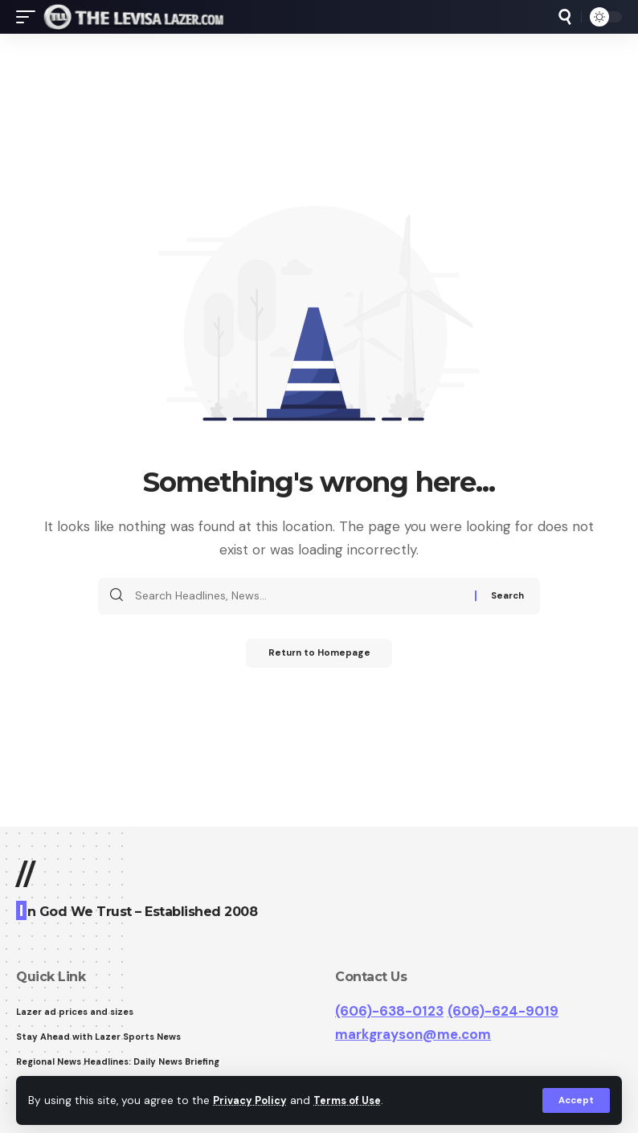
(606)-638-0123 (389, 1011)
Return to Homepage (319, 654)
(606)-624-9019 (503, 1011)
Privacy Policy (252, 1099)
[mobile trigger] (29, 17)
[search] (565, 17)
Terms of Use (354, 1099)
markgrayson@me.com (413, 1034)
